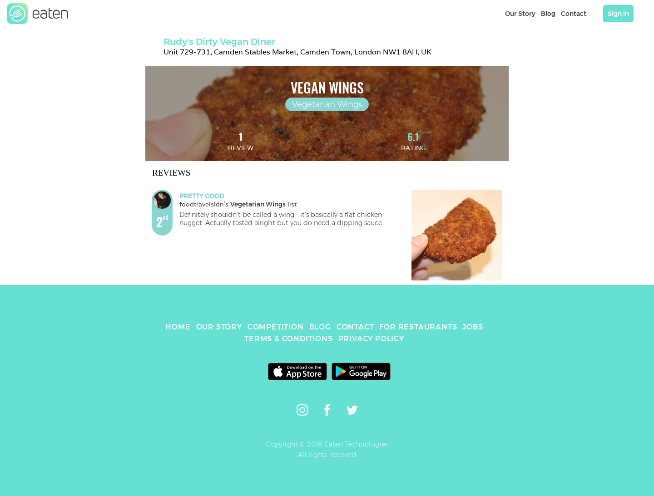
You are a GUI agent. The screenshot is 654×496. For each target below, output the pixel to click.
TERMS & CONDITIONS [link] (288, 338)
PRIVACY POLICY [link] (371, 338)
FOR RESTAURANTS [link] (418, 327)
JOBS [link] (472, 327)
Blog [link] (548, 14)
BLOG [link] (320, 327)
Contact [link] (573, 14)
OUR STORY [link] (219, 327)
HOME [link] (177, 327)
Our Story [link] (520, 14)
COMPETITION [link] (276, 327)
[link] (38, 13)
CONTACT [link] (355, 327)
